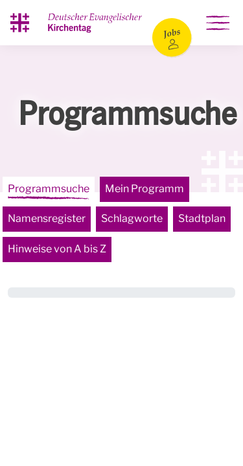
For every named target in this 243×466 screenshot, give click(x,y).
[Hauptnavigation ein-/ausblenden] (217, 22)
